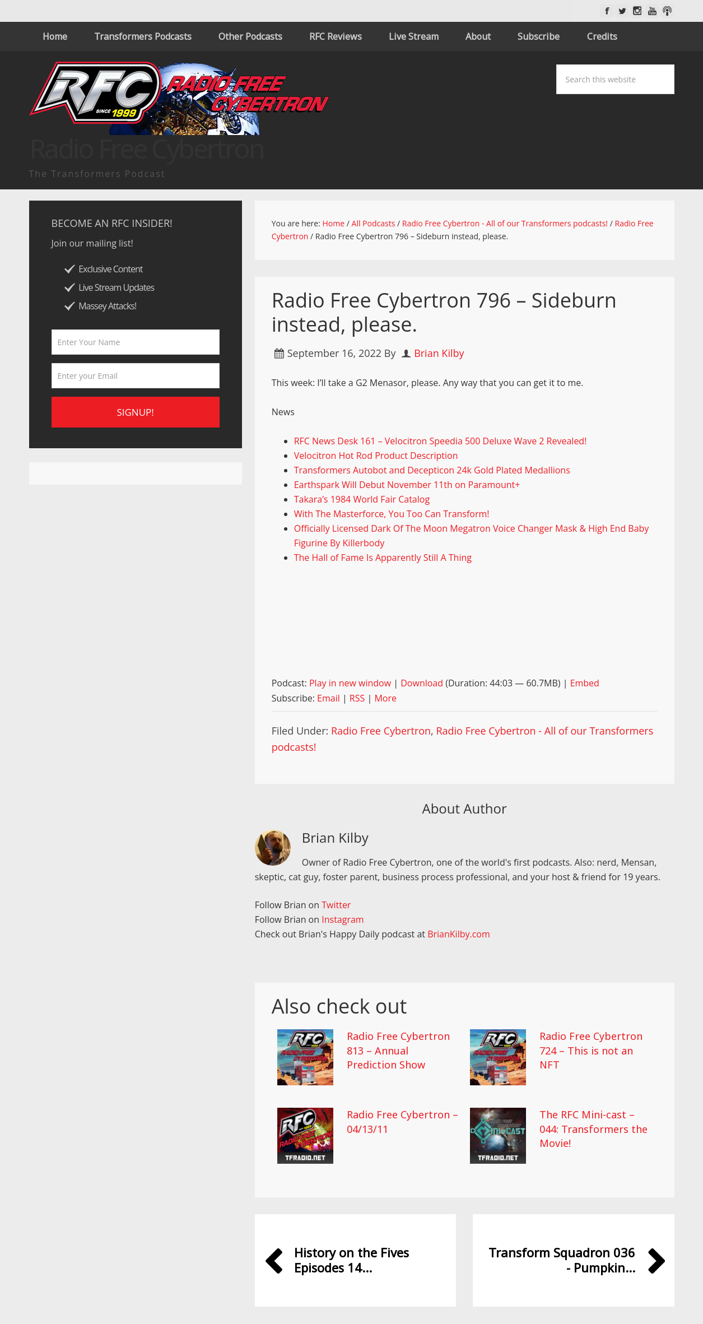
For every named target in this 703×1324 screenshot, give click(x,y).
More (385, 698)
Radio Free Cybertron (381, 730)
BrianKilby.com (458, 934)
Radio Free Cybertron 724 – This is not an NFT (591, 1050)
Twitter (336, 905)
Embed (584, 683)
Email (328, 698)
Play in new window (350, 683)
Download (422, 683)
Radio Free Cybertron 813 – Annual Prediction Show (398, 1050)
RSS (357, 698)
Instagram (343, 919)
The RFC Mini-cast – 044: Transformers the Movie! (593, 1128)
